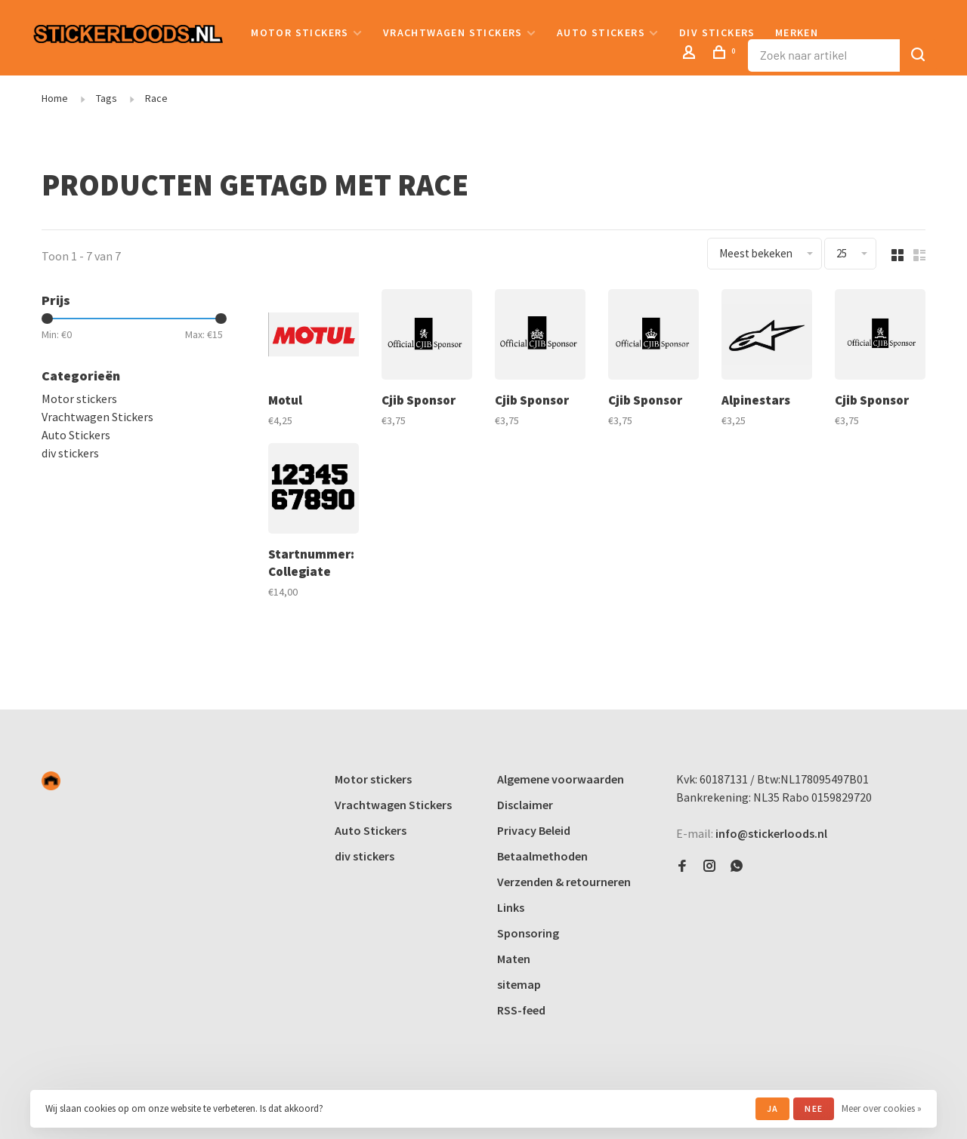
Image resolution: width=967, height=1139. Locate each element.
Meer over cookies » (882, 1108)
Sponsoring (528, 932)
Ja (772, 1108)
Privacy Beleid (533, 830)
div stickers (717, 32)
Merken (796, 32)
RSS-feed (521, 1009)
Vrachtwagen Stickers (453, 32)
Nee (814, 1108)
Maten (513, 958)
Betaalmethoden (542, 855)
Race (156, 98)
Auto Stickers (601, 32)
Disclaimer (525, 804)
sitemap (519, 984)
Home (55, 98)
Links (510, 907)
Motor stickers (300, 32)
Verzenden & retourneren (564, 881)
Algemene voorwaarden (560, 779)
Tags (106, 98)
